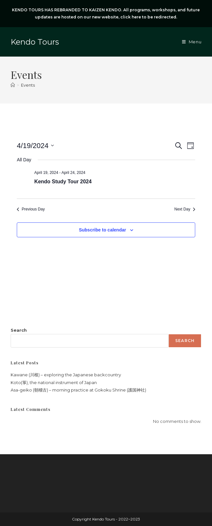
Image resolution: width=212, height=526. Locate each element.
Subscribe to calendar (102, 229)
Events (28, 85)
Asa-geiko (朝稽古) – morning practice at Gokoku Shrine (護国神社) (78, 389)
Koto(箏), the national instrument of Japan (54, 382)
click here (130, 17)
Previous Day (31, 209)
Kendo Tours (35, 42)
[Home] (13, 85)
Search (19, 330)
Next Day (184, 209)
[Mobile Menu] (192, 41)
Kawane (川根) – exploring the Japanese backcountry (66, 374)
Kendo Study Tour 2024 (63, 181)
